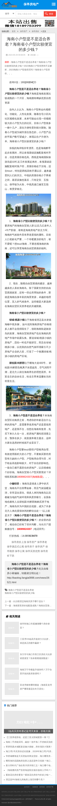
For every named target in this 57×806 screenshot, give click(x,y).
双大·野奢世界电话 (36, 792)
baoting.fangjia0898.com (16, 799)
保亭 (7, 13)
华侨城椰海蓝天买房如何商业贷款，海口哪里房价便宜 (31, 756)
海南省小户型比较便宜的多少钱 (20, 593)
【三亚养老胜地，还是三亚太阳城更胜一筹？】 (28, 737)
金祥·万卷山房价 (15, 792)
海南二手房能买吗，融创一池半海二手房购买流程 (29, 742)
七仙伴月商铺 (17, 795)
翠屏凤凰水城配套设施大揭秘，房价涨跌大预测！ (29, 746)
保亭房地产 (29, 799)
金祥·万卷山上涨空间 (49, 792)
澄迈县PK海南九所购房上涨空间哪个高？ (25, 779)
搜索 (49, 13)
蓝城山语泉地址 (50, 795)
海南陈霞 (35, 787)
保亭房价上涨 (19, 542)
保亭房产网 (49, 787)
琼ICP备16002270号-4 (14, 802)
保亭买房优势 (32, 551)
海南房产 (43, 524)
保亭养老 (42, 542)
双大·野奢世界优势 (7, 795)
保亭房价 (35, 31)
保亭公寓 (20, 551)
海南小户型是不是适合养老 (21, 590)
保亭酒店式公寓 (15, 546)
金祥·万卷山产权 (26, 792)
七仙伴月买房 (26, 795)
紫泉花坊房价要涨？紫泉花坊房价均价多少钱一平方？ (31, 775)
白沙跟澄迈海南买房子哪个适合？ (29, 601)
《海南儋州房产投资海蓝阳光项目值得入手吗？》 (29, 770)
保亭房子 (29, 546)
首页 (14, 31)
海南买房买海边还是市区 (37, 795)
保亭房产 (23, 31)
